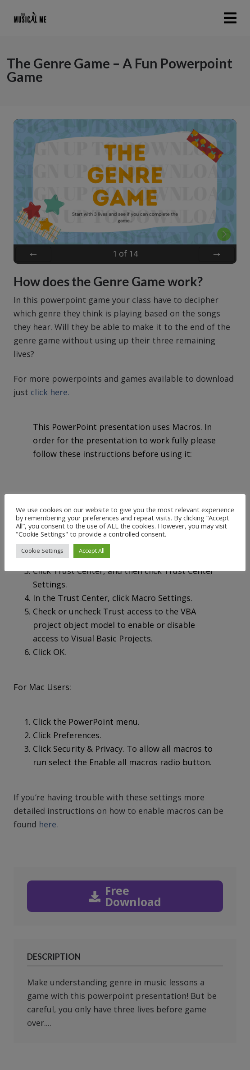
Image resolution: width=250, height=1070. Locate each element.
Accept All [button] (92, 550)
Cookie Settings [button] (42, 550)
